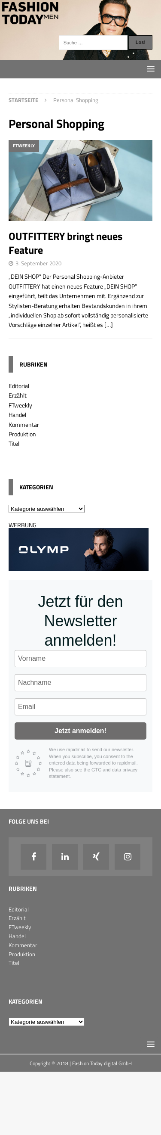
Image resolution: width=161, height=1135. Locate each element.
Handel (17, 414)
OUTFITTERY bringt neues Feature (65, 242)
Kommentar (24, 424)
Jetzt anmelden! (80, 730)
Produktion (22, 433)
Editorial (19, 385)
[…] (108, 324)
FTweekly (20, 405)
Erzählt (18, 395)
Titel (14, 443)
